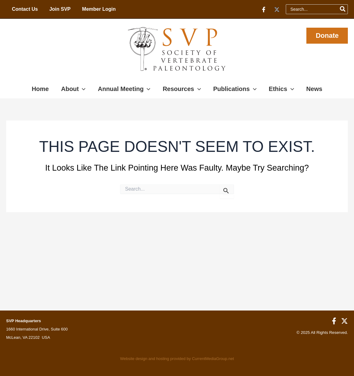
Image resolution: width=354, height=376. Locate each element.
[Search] (343, 9)
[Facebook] (263, 9)
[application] (82, 89)
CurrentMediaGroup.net (213, 358)
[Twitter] (277, 9)
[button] (327, 36)
